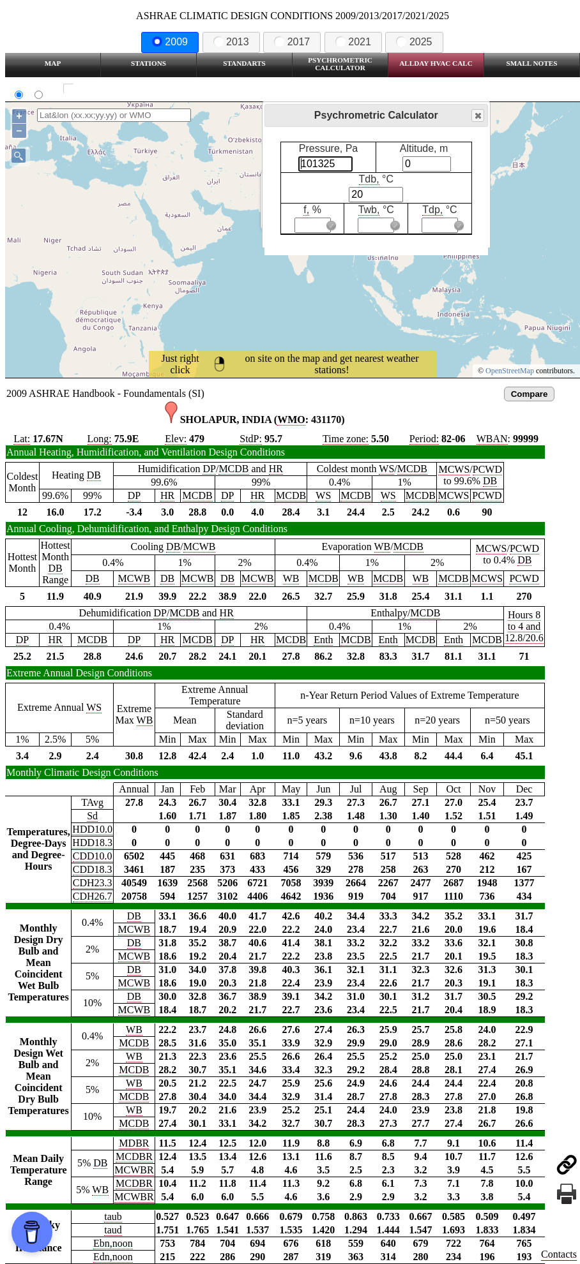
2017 (292, 41)
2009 (170, 41)
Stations (148, 63)
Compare (529, 394)
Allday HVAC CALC (436, 63)
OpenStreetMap (509, 370)
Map (53, 63)
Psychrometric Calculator (340, 63)
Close (477, 115)
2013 (231, 41)
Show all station (105, 89)
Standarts (244, 63)
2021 (353, 41)
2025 (414, 41)
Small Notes (532, 63)
